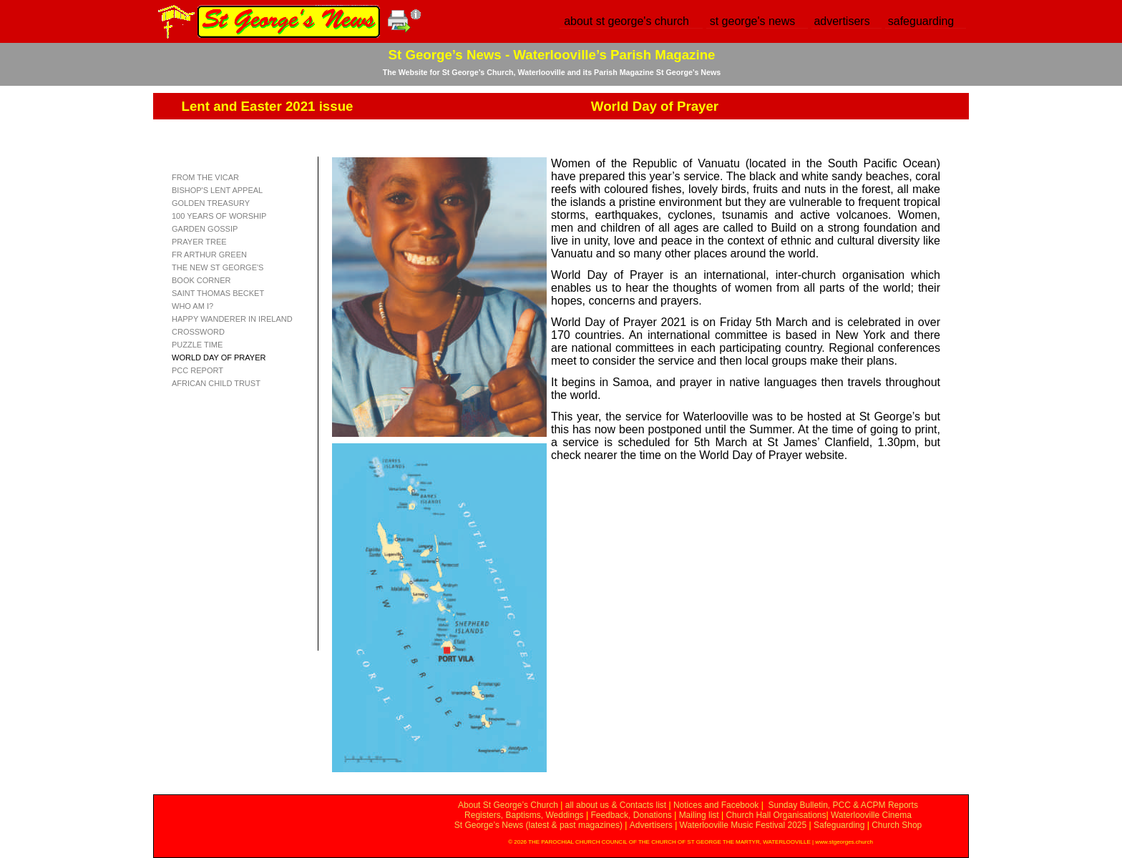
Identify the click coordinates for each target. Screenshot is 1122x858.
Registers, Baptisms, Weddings (524, 815)
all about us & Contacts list (615, 805)
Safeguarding (839, 825)
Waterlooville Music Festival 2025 (744, 825)
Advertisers (651, 825)
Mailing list (699, 815)
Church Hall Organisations (776, 815)
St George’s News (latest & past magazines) (538, 825)
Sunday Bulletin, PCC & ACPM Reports (842, 805)
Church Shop (897, 825)
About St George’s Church (508, 805)
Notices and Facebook (715, 805)
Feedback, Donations (630, 815)
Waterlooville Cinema (871, 815)
